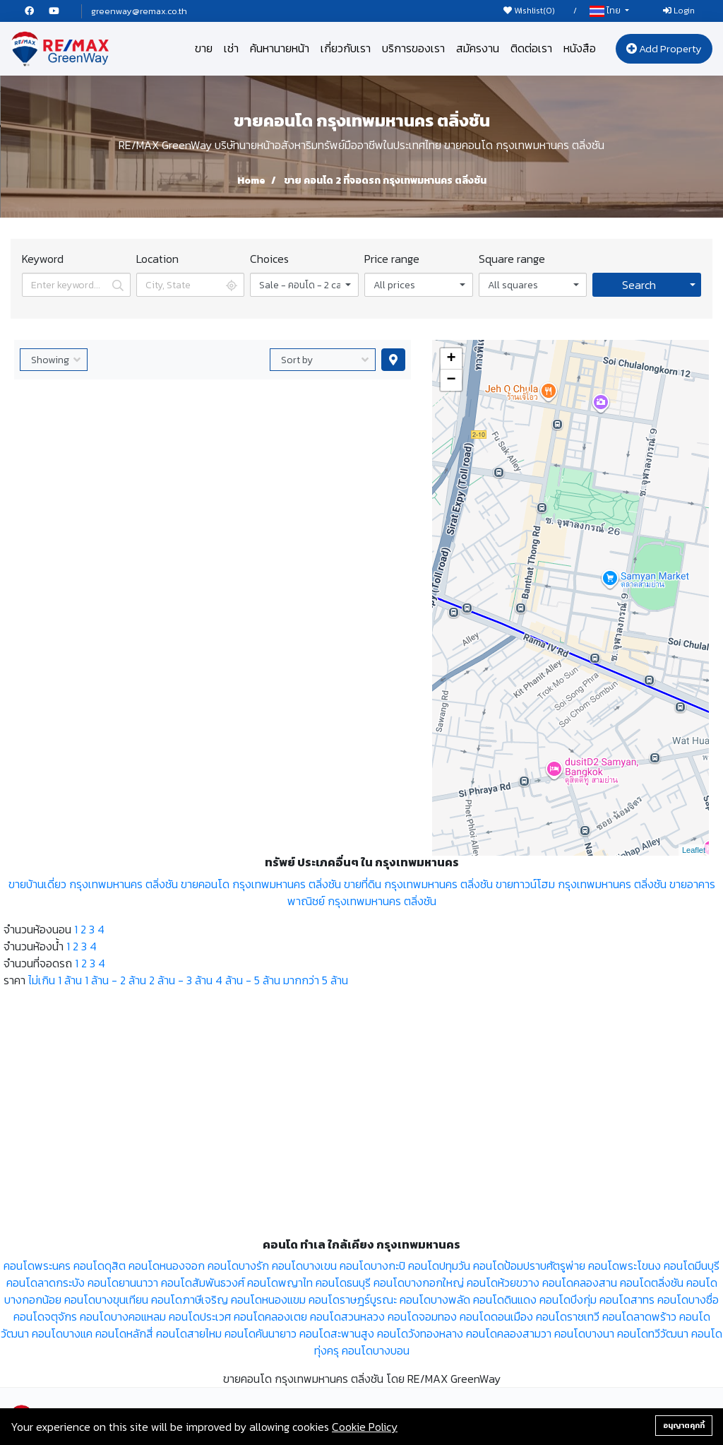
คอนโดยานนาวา (123, 1282)
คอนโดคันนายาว (261, 1333)
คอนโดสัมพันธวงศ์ (202, 1282)
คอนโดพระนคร (37, 1265)
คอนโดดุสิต (99, 1265)
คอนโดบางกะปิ (372, 1265)
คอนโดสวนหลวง (347, 1316)
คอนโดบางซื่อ (688, 1299)
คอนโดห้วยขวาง (503, 1282)
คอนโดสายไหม (189, 1333)
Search (639, 284)
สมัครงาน (477, 48)
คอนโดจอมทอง (422, 1316)
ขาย (204, 48)
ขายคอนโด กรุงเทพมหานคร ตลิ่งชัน (261, 883)
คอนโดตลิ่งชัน (651, 1282)
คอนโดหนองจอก (167, 1265)
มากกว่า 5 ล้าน (315, 980)
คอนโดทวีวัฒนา (652, 1333)
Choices (269, 258)
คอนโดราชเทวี (567, 1316)
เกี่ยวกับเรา (346, 48)
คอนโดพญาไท (280, 1282)
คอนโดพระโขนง (624, 1265)
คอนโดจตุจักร (45, 1316)
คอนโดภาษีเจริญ (189, 1299)
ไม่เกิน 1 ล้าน (55, 980)
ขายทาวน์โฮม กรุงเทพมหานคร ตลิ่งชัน (581, 883)
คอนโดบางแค (62, 1333)
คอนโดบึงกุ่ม (568, 1299)
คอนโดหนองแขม (268, 1299)
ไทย (606, 11)
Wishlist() (529, 10)
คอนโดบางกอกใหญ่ (419, 1282)
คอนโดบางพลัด (435, 1299)
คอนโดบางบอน (376, 1350)
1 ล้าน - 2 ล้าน (115, 980)
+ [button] (450, 359)
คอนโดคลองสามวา (508, 1333)
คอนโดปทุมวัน (439, 1265)
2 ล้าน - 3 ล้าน (181, 980)
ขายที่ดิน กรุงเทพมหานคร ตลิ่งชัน (418, 883)
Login (679, 10)
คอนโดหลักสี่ (124, 1333)
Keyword (43, 258)
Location (157, 258)
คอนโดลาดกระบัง (45, 1282)
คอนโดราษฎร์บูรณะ (353, 1299)
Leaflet (693, 850)
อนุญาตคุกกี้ (684, 1425)
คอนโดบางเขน (304, 1265)
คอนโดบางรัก (238, 1265)
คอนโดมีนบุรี (691, 1265)
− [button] (450, 380)
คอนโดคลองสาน (579, 1282)
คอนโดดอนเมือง (496, 1316)
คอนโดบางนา (584, 1333)
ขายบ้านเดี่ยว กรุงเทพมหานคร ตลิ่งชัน (93, 883)
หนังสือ (579, 48)
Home (251, 180)
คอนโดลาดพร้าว (639, 1316)
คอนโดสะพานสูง (336, 1333)
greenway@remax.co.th (139, 11)
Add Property (664, 48)
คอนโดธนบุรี (343, 1282)
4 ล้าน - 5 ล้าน (247, 980)
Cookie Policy (365, 1426)
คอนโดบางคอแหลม (123, 1316)
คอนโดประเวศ (200, 1316)
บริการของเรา (413, 48)
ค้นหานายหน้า (279, 48)
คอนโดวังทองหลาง (420, 1333)
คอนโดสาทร (627, 1299)
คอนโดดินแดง (505, 1299)
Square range (512, 258)
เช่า (231, 48)
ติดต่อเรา (531, 48)
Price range (391, 258)
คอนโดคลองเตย (270, 1316)
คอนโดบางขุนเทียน (106, 1299)
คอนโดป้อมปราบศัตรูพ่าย (529, 1265)
